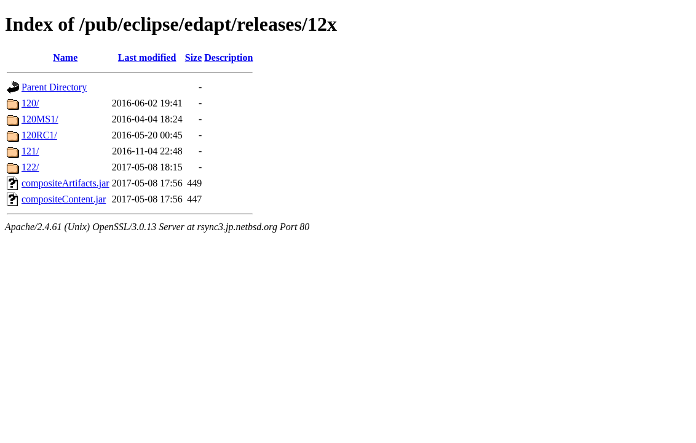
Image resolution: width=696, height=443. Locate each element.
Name (65, 57)
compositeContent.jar (64, 199)
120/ (30, 103)
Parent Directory (54, 87)
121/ (30, 151)
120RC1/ (39, 135)
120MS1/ (40, 119)
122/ (30, 167)
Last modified (147, 57)
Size (193, 57)
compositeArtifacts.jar (65, 183)
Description (228, 57)
